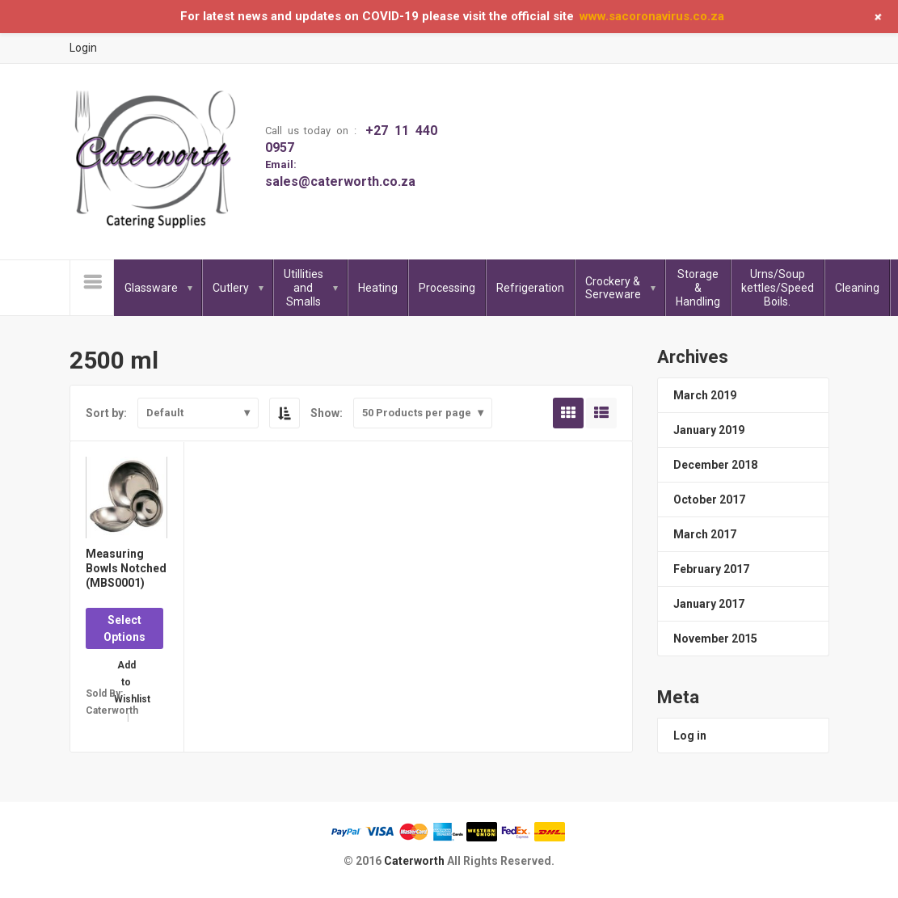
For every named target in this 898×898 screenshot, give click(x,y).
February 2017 (711, 569)
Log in (689, 735)
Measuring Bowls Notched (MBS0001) (126, 568)
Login (83, 47)
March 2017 (704, 534)
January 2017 (708, 603)
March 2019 (704, 395)
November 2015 (715, 638)
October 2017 (709, 499)
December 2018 (715, 464)
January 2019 (708, 430)
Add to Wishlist (126, 670)
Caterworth (415, 860)
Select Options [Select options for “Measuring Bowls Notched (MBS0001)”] (124, 628)
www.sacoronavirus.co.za (652, 16)
